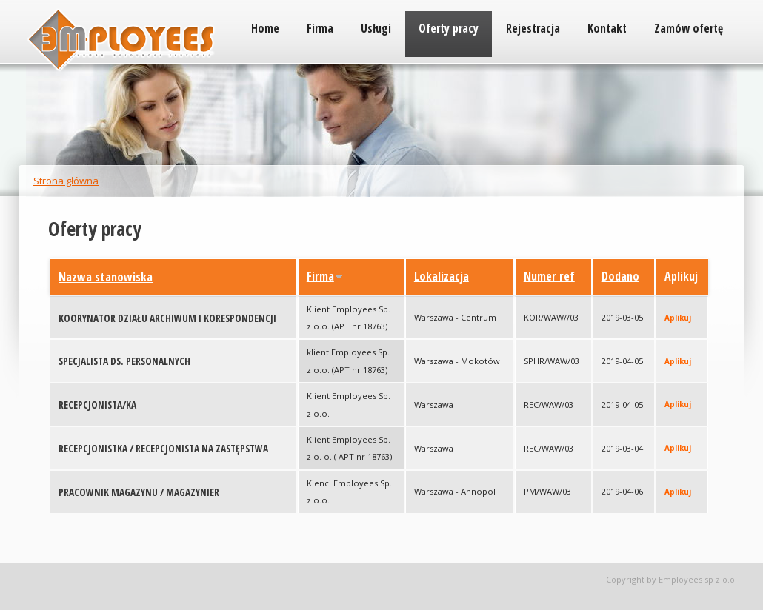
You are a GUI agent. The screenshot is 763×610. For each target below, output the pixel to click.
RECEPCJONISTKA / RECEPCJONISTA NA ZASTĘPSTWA (163, 448)
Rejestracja (533, 28)
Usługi (376, 28)
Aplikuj (677, 317)
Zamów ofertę (688, 28)
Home (265, 28)
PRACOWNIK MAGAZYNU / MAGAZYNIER (139, 492)
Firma (320, 28)
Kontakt (607, 28)
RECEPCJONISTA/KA (97, 405)
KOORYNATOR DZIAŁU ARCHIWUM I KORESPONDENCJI (167, 318)
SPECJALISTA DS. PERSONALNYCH (124, 361)
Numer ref (549, 276)
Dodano (620, 276)
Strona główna (66, 180)
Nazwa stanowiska (106, 277)
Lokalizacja (441, 276)
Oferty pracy (449, 28)
